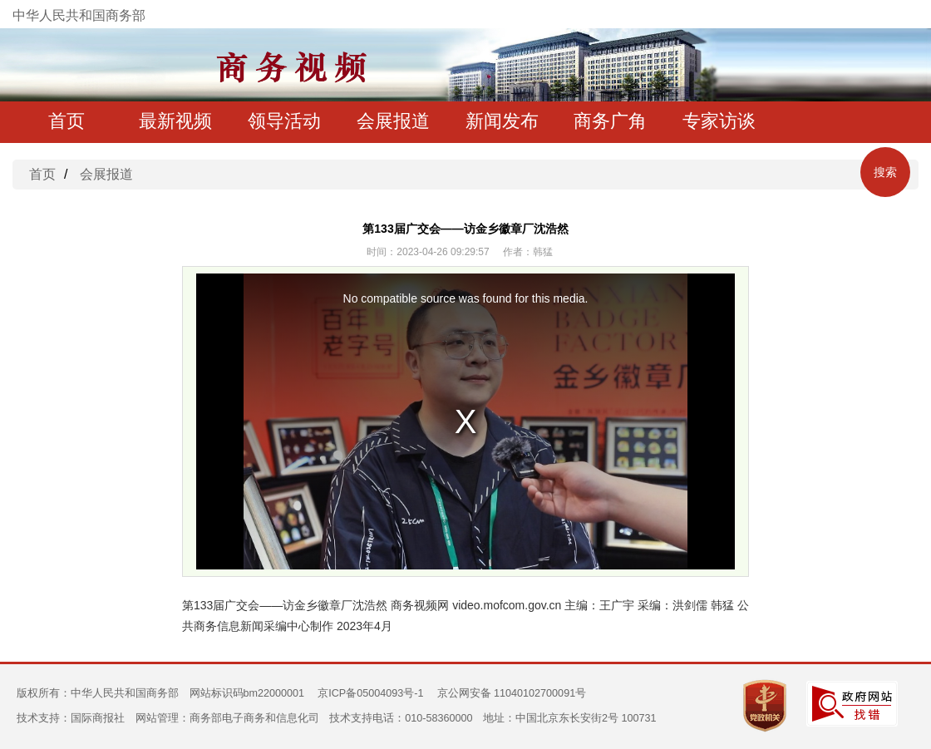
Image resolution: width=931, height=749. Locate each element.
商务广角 (610, 121)
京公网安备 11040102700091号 (512, 693)
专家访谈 (719, 121)
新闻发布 (502, 121)
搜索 (885, 172)
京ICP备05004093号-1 (370, 693)
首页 (66, 121)
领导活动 (284, 121)
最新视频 (175, 121)
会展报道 (393, 121)
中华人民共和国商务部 (78, 15)
